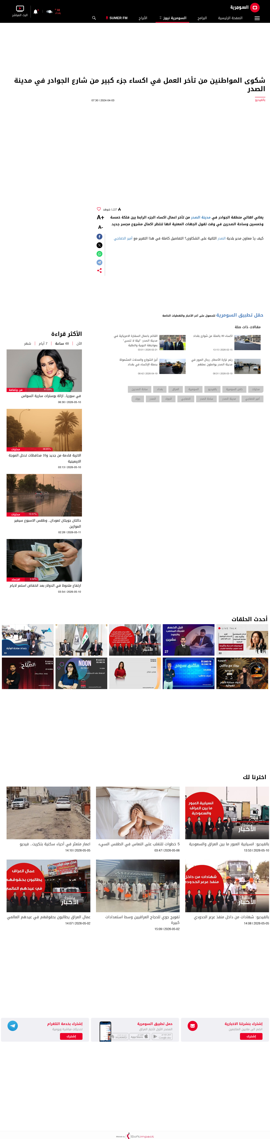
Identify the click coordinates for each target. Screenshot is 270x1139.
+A (100, 218)
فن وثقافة (15, 390)
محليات (15, 449)
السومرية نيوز (172, 18)
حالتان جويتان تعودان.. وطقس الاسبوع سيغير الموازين (47, 523)
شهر (27, 344)
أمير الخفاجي (123, 238)
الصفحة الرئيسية (230, 18)
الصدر (222, 238)
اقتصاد (15, 579)
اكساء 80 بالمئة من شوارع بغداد (212, 336)
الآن (79, 344)
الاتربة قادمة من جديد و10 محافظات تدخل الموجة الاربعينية (45, 458)
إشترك (71, 1036)
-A (100, 227)
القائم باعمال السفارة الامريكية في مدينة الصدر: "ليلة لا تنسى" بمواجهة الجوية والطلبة (136, 341)
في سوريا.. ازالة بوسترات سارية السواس (51, 396)
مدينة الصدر (201, 217)
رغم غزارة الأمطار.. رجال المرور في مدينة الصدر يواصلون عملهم (212, 362)
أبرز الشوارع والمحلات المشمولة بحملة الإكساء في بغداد (138, 362)
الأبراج (143, 18)
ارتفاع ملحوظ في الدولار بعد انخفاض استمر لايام (45, 586)
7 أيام (43, 344)
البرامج (202, 18)
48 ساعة (62, 344)
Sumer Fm (119, 18)
